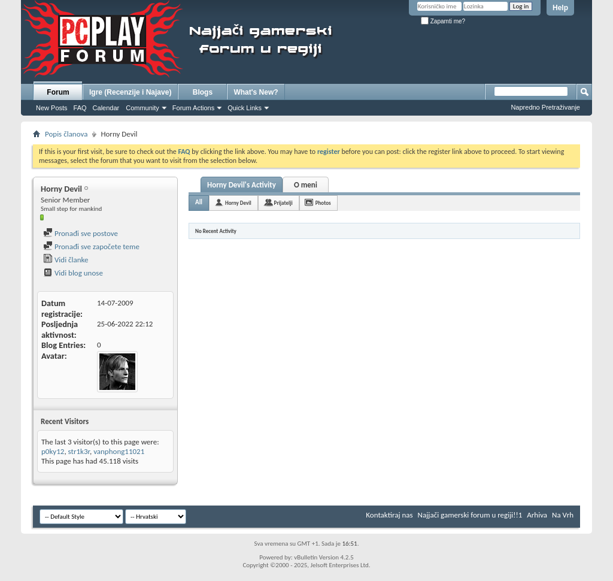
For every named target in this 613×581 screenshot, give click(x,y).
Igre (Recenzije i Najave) (130, 92)
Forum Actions (193, 107)
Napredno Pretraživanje (545, 107)
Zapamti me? (443, 21)
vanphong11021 (118, 451)
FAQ (80, 107)
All (198, 202)
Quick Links (244, 107)
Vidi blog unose (73, 272)
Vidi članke (66, 259)
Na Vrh (562, 514)
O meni (305, 184)
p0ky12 (52, 451)
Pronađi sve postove (80, 233)
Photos (323, 202)
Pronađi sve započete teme (91, 246)
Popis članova (66, 133)
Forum (58, 92)
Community (142, 107)
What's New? (255, 92)
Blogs (203, 92)
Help (560, 8)
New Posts (52, 107)
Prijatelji (283, 202)
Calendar (106, 107)
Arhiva (537, 514)
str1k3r (79, 451)
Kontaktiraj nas (389, 514)
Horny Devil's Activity (241, 184)
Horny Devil (238, 202)
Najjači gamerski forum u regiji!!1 (470, 514)
